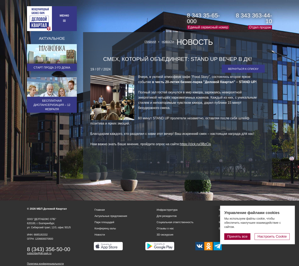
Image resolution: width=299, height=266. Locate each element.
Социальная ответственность (175, 222)
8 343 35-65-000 (203, 18)
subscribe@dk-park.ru (39, 253)
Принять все (239, 236)
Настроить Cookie (273, 236)
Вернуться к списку (243, 68)
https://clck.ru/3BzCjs (195, 144)
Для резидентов (166, 216)
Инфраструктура (167, 209)
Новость (194, 42)
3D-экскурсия (165, 234)
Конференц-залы (105, 228)
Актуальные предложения (110, 216)
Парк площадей (104, 222)
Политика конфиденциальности (45, 263)
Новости (168, 41)
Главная (150, 41)
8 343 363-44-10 (254, 18)
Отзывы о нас (165, 228)
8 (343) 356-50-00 (48, 249)
